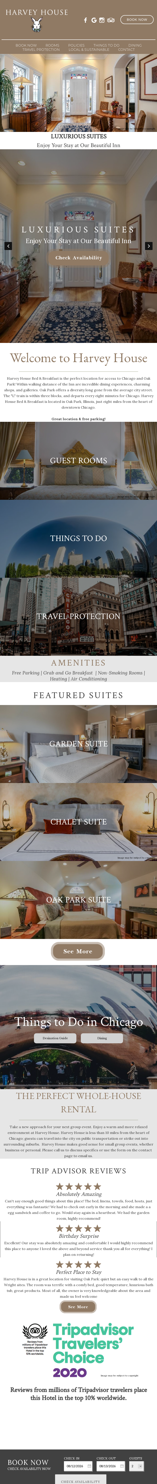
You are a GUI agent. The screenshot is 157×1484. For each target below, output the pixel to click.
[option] (78, 245)
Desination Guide (55, 1036)
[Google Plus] (94, 19)
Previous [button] (8, 245)
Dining (102, 1036)
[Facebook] (86, 19)
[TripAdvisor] (111, 19)
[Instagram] (102, 19)
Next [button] (149, 245)
